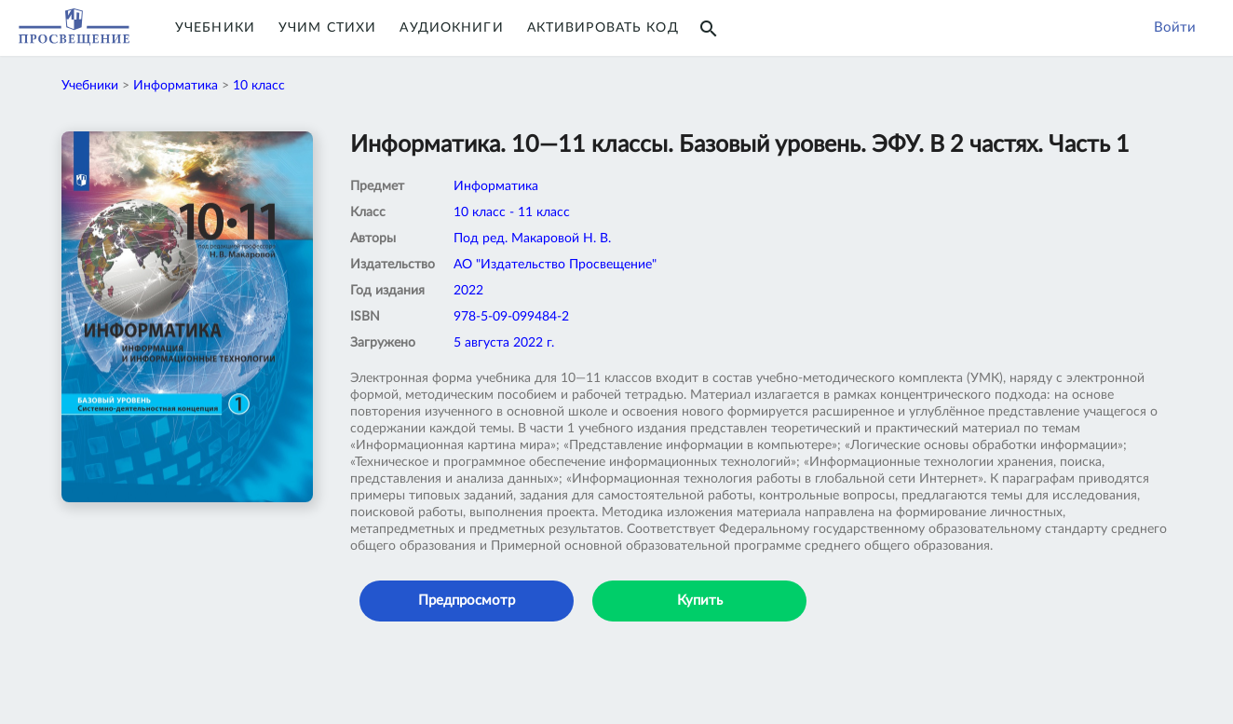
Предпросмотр (466, 601)
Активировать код (603, 27)
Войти (1175, 27)
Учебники (215, 27)
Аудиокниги (451, 27)
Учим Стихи (327, 27)
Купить (700, 601)
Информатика (175, 85)
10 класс (259, 85)
